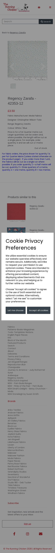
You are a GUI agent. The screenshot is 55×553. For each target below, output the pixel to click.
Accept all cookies (38, 310)
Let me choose (15, 310)
